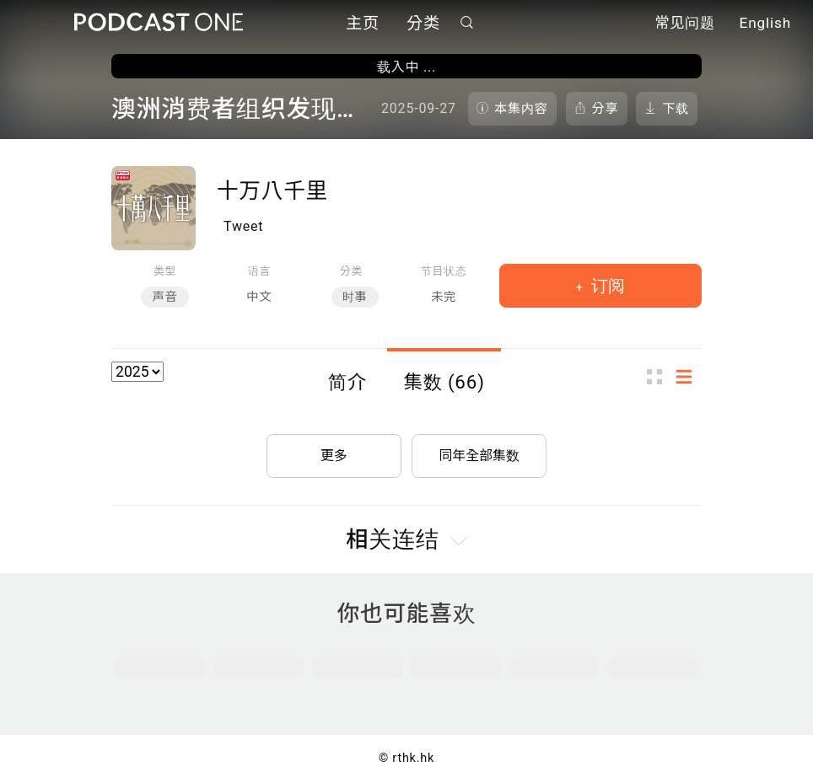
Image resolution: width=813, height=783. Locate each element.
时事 (355, 297)
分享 (605, 108)
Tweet (243, 226)
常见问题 (684, 23)
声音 (164, 297)
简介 (347, 382)
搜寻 (467, 22)
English (765, 23)
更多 (333, 455)
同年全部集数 (479, 455)
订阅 (606, 286)
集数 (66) (444, 382)
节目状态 (444, 271)
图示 (659, 376)
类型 (164, 271)
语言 (259, 271)
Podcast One (158, 22)
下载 (675, 108)
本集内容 (521, 108)
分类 (423, 23)
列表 (689, 376)
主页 (363, 23)
